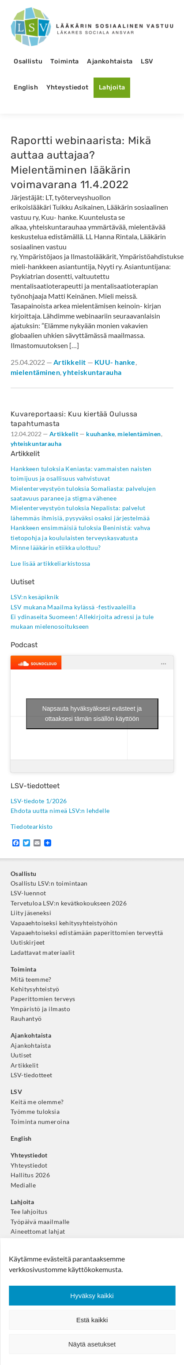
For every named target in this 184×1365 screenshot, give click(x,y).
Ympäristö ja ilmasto (40, 1009)
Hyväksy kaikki (91, 1295)
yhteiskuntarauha (92, 372)
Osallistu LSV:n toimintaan (49, 883)
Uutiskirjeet (28, 942)
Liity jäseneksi (31, 912)
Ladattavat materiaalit (43, 952)
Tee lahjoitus (29, 1211)
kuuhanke (100, 434)
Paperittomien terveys (43, 998)
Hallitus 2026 (30, 1175)
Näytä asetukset (92, 1344)
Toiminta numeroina (40, 1121)
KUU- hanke (114, 362)
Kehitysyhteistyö (35, 989)
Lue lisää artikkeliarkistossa (50, 563)
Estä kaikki (92, 1320)
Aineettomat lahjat (38, 1231)
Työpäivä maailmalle (40, 1221)
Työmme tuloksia (35, 1111)
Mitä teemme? (31, 979)
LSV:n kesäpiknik (35, 597)
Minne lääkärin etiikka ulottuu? (56, 547)
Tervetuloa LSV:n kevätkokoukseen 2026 (69, 903)
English (26, 87)
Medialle (23, 1185)
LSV (147, 61)
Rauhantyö (26, 1018)
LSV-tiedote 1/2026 (39, 801)
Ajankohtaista (110, 61)
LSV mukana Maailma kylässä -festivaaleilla (73, 607)
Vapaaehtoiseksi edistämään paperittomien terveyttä (87, 932)
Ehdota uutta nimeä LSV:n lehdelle (60, 810)
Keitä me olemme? (37, 1101)
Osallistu (28, 61)
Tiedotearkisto (32, 826)
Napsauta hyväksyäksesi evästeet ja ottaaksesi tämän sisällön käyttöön (92, 713)
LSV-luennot (28, 893)
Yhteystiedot (67, 87)
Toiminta (64, 61)
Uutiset (21, 1055)
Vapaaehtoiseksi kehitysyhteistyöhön (64, 923)
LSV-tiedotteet (32, 1075)
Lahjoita (112, 87)
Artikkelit (69, 362)
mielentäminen (35, 372)
